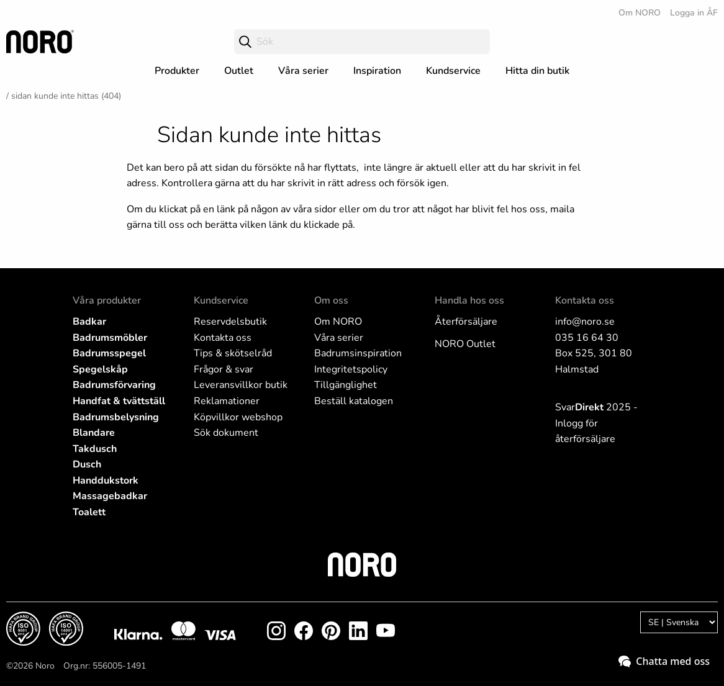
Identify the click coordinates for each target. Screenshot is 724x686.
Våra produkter (107, 300)
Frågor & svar (223, 369)
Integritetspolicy (350, 369)
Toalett (89, 512)
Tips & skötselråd (233, 353)
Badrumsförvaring (114, 385)
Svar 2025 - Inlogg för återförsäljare (596, 423)
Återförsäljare (466, 321)
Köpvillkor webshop (238, 417)
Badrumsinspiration (358, 353)
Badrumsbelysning (116, 417)
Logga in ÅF (694, 13)
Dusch (87, 464)
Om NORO (639, 13)
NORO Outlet (465, 344)
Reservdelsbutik (230, 321)
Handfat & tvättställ (119, 401)
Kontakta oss (222, 338)
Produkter (177, 71)
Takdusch (95, 449)
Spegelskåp (100, 369)
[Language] (679, 622)
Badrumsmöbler (110, 338)
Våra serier (303, 71)
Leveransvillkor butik (240, 385)
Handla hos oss (469, 300)
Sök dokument (226, 433)
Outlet (238, 71)
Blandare (94, 433)
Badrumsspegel (109, 353)
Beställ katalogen (353, 401)
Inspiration (377, 71)
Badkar (89, 321)
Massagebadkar (110, 496)
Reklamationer (227, 401)
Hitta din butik (537, 71)
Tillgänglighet (345, 385)
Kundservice (453, 71)
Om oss (331, 300)
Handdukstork (105, 480)
